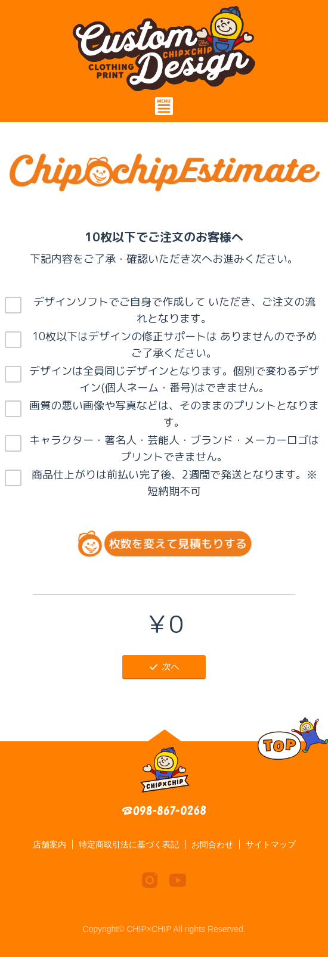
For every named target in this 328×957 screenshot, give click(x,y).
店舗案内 (49, 844)
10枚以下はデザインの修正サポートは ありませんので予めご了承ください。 (174, 345)
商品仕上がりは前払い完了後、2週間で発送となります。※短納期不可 (174, 483)
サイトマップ (271, 844)
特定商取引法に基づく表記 (129, 844)
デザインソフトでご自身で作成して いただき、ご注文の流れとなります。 (174, 310)
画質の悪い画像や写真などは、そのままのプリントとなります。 (174, 414)
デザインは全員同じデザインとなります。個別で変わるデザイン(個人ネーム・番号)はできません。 (174, 379)
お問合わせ (212, 844)
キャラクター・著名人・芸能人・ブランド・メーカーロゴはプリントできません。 (174, 448)
